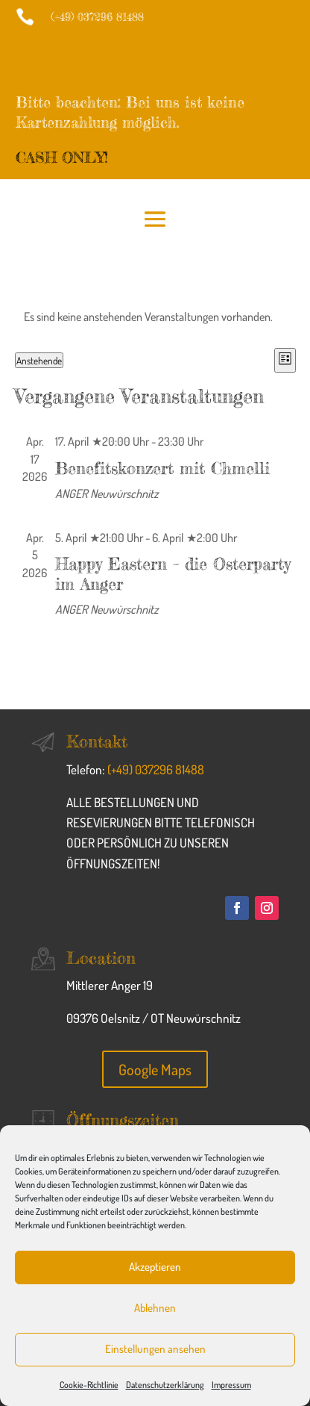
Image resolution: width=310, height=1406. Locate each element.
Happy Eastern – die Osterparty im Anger (173, 573)
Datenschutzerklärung (165, 1384)
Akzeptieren (155, 1267)
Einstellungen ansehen (155, 1349)
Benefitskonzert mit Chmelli (162, 468)
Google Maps (155, 1069)
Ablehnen (155, 1308)
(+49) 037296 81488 (155, 769)
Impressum (231, 1384)
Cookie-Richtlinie (89, 1384)
